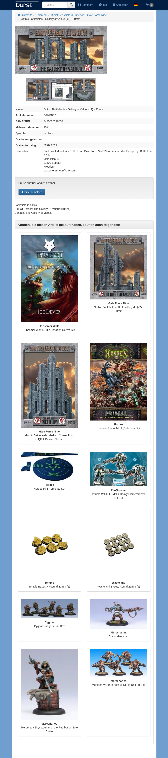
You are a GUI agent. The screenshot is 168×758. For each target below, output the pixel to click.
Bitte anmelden (31, 192)
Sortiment (85, 4)
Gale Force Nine (97, 15)
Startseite (25, 15)
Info (103, 4)
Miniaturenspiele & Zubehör (67, 15)
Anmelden (120, 4)
